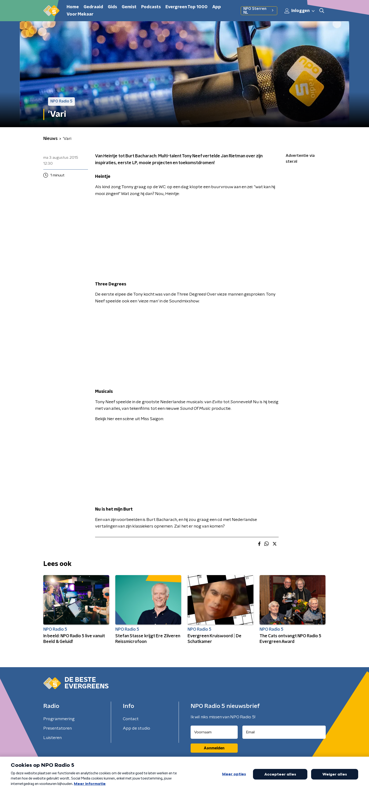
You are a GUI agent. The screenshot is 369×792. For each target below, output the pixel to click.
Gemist (129, 7)
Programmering (59, 719)
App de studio (136, 728)
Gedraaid (93, 7)
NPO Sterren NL (259, 10)
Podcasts (151, 7)
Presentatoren (57, 728)
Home (73, 7)
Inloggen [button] (299, 10)
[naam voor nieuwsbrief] (214, 732)
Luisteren (52, 738)
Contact (131, 719)
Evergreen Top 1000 (186, 7)
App (216, 7)
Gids (112, 7)
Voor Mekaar (80, 14)
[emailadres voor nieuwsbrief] (284, 732)
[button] (322, 10)
